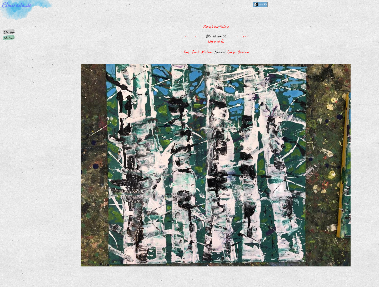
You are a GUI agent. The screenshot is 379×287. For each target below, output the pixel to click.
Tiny (186, 52)
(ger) (260, 4)
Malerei (8, 38)
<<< (187, 36)
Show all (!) (216, 41)
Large (231, 52)
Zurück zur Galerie (216, 26)
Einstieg (8, 32)
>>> (244, 36)
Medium (206, 52)
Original (243, 52)
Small (195, 52)
